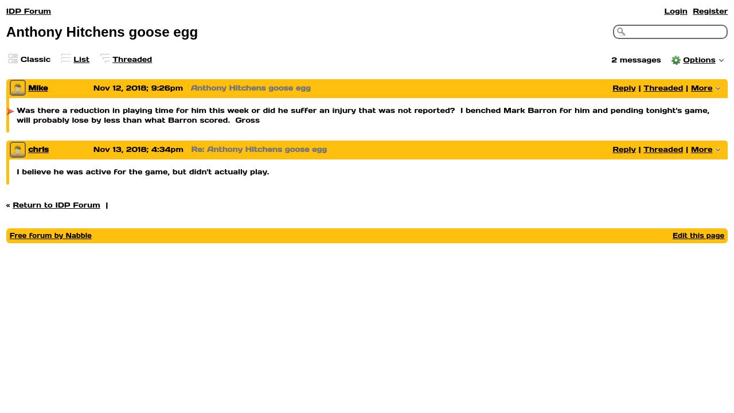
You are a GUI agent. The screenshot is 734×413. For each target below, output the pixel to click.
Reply (624, 88)
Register (710, 11)
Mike (38, 88)
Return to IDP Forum (56, 205)
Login (675, 11)
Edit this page (698, 235)
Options (700, 60)
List (81, 59)
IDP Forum (28, 11)
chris (38, 149)
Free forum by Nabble (51, 235)
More (702, 88)
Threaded (132, 59)
